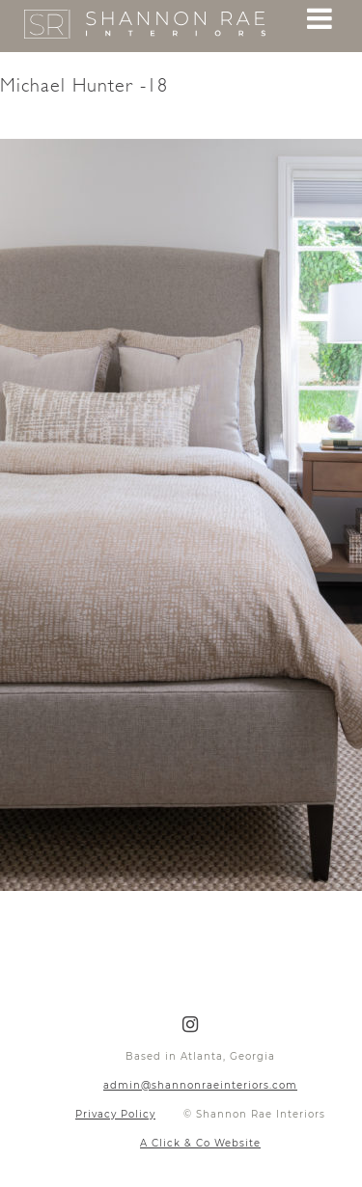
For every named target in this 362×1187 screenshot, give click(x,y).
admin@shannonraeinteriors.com (200, 1085)
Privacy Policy (115, 1114)
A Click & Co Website (200, 1143)
